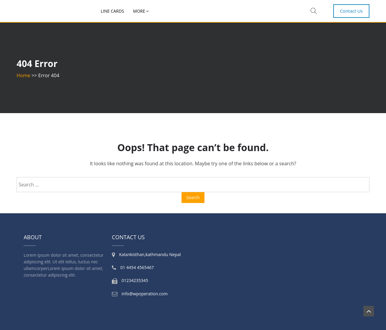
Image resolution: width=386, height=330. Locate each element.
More (139, 11)
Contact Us (351, 11)
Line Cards (112, 11)
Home (23, 75)
